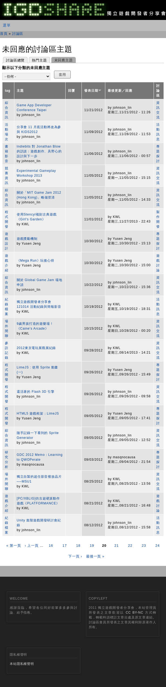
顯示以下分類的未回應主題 (26, 68)
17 (64, 546)
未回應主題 (62, 59)
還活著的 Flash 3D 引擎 (36, 392)
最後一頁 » (95, 556)
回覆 (71, 91)
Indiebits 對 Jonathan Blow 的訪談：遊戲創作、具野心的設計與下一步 (39, 151)
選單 (7, 25)
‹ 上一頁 (32, 546)
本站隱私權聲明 (22, 664)
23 (144, 546)
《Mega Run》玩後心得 (35, 260)
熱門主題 (39, 60)
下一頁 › (75, 556)
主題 (20, 91)
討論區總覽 (15, 60)
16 (51, 546)
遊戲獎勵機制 (27, 239)
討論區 (17, 34)
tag (8, 91)
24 (157, 546)
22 (130, 546)
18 (78, 546)
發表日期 (92, 91)
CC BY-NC (134, 612)
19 (92, 546)
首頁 (4, 34)
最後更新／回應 (120, 91)
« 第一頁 (13, 546)
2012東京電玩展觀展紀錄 (36, 348)
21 (116, 546)
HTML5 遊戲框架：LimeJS (38, 413)
